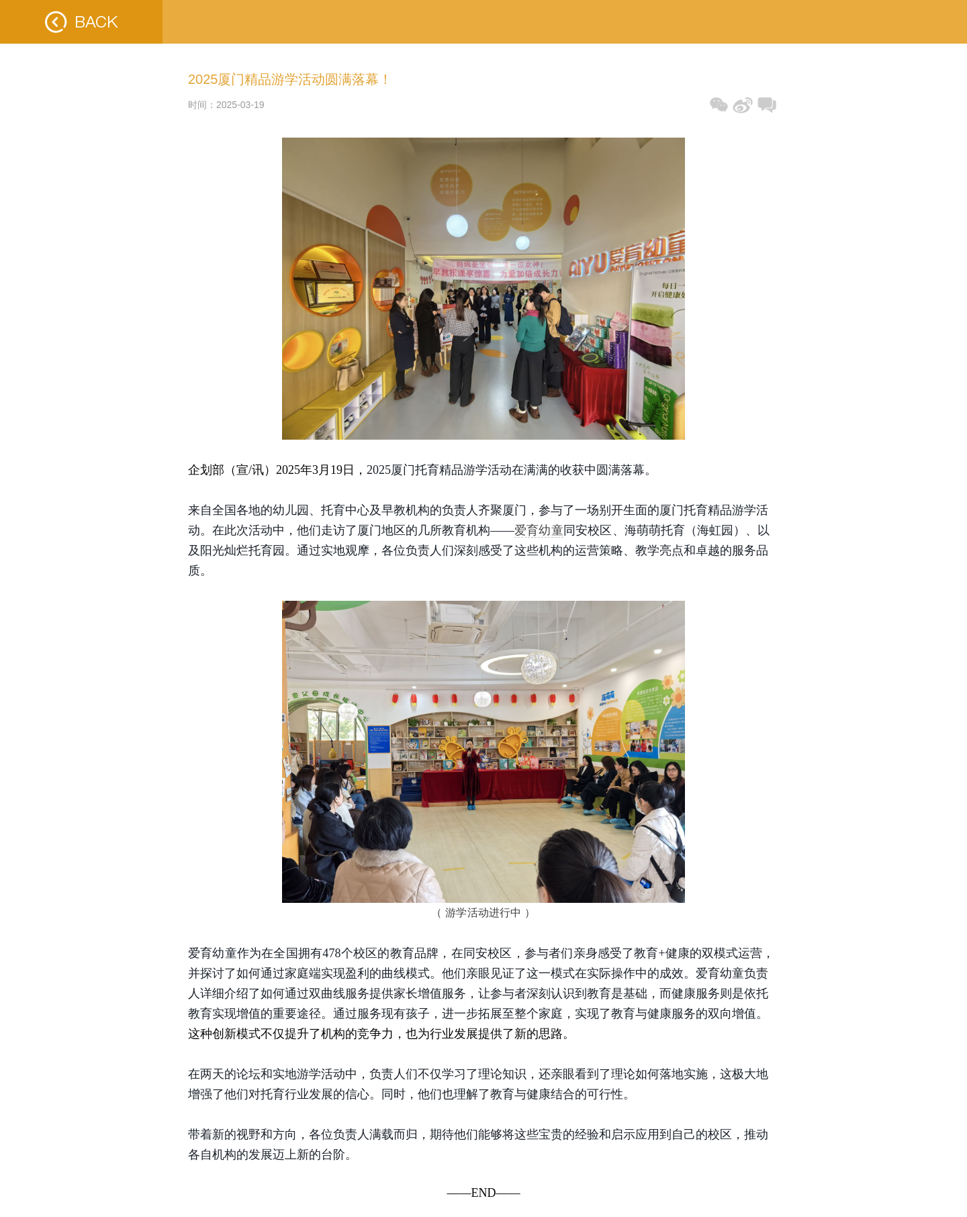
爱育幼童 (538, 530)
